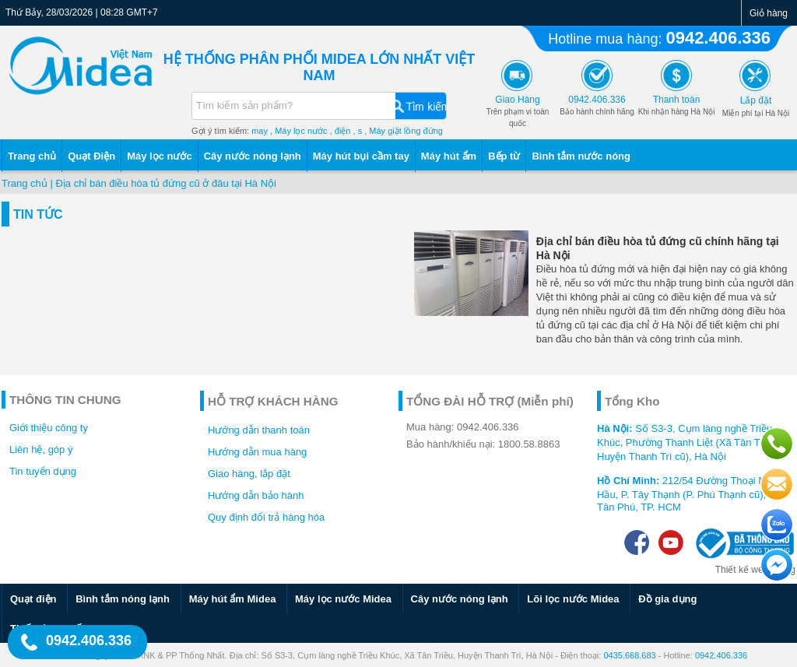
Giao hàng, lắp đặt (249, 473)
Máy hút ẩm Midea (232, 599)
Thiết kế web (742, 569)
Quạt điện (33, 599)
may (259, 130)
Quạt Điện (91, 156)
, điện (340, 130)
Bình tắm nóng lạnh (122, 599)
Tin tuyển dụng (42, 471)
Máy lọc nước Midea (343, 599)
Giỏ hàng (769, 13)
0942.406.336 (718, 37)
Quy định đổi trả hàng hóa (266, 517)
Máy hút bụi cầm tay (361, 156)
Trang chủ (32, 156)
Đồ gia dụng (667, 599)
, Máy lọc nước (299, 130)
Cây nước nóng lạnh (252, 156)
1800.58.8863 (529, 444)
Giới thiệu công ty (48, 428)
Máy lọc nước (159, 156)
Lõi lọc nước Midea (573, 599)
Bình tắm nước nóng (581, 156)
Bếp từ (504, 156)
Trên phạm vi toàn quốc (517, 112)
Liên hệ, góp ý (40, 449)
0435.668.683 (629, 655)
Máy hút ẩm (448, 156)
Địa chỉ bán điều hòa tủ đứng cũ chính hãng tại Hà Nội (657, 248)
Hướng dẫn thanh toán (259, 430)
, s (358, 130)
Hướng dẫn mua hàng (257, 452)
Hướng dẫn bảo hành (256, 495)
